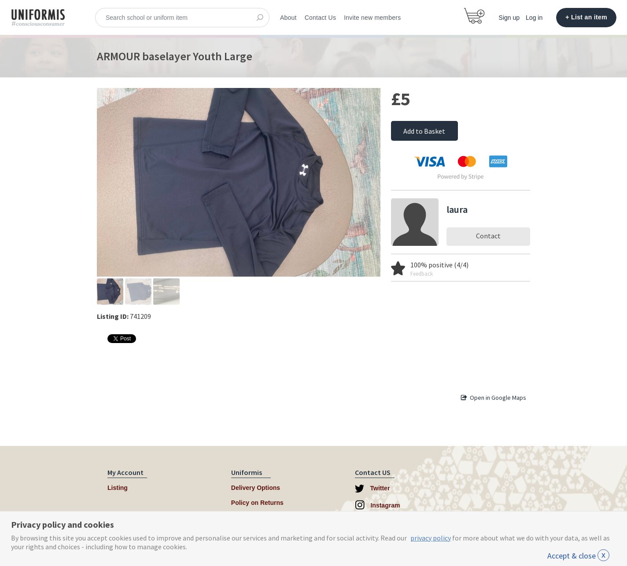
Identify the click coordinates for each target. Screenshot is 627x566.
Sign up (509, 17)
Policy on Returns (257, 502)
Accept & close (578, 555)
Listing (117, 487)
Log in (534, 17)
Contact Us (320, 17)
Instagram (377, 505)
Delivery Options (255, 487)
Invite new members (372, 17)
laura (457, 209)
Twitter (372, 489)
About (288, 17)
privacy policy (430, 537)
